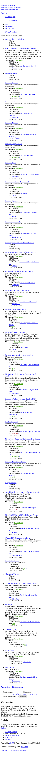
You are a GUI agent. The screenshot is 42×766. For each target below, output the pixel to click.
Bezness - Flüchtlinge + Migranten (17, 290)
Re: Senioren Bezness (27, 283)
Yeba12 (14, 68)
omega (14, 216)
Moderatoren (18, 60)
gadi (13, 327)
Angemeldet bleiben (11, 696)
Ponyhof (15, 176)
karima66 (15, 304)
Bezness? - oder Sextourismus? (15, 309)
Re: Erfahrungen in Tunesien (30, 431)
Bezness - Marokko (11, 123)
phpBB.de (24, 747)
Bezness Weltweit (11, 73)
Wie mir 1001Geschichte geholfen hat (18, 538)
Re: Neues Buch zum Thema (30, 622)
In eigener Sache (10, 483)
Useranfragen (9, 650)
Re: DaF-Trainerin (26, 155)
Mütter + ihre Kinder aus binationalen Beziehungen (22, 439)
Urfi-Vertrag (24, 348)
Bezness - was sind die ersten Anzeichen (19, 355)
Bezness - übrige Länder (13, 144)
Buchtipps (8, 604)
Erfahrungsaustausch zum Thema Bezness (19, 243)
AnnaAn (15, 285)
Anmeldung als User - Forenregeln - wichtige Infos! (23, 492)
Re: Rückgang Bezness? (28, 302)
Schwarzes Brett (10, 629)
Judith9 (3, 728)
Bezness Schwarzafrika (13, 222)
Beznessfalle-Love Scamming (15, 332)
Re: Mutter (23, 193)
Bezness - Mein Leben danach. (15, 462)
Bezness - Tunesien (11, 83)
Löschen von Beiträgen (28, 507)
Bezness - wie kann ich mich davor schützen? (20, 252)
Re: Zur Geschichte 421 (28, 66)
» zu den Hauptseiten (8, 6)
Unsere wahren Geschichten (14, 39)
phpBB (11, 743)
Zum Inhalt (5, 13)
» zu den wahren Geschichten (11, 7)
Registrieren (17, 687)
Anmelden (5, 687)
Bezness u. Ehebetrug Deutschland (17, 182)
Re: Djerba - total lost (27, 94)
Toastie (14, 266)
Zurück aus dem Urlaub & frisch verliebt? (19, 271)
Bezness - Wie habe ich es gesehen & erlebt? (20, 399)
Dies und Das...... (11, 667)
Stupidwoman (17, 555)
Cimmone (15, 96)
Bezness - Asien (10, 163)
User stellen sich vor (12, 561)
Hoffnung (15, 138)
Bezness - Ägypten (11, 201)
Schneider (26, 662)
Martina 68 (16, 117)
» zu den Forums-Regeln (9, 9)
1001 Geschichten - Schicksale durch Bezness (20, 49)
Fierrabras (15, 599)
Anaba (14, 509)
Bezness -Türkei (10, 102)
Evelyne (15, 433)
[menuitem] (13, 20)
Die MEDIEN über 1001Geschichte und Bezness (21, 515)
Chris (14, 532)
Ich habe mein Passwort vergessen (25, 694)
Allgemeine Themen (12, 574)
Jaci (13, 195)
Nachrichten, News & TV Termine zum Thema (21, 583)
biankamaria (16, 237)
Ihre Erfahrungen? (11, 422)
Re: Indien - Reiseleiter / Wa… (30, 174)
